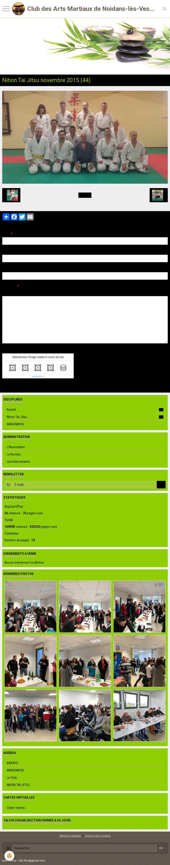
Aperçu (80, 292)
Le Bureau (14, 454)
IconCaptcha (37, 376)
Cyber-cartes (16, 807)
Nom (5, 234)
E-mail (7, 251)
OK (161, 484)
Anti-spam (9, 350)
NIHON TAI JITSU (18, 785)
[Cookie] (9, 856)
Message (9, 286)
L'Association (16, 447)
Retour (85, 195)
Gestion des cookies (98, 835)
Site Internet (11, 269)
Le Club (12, 777)
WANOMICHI (15, 424)
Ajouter (12, 386)
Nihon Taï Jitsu (85, 417)
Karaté (85, 409)
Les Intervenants (18, 461)
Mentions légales (70, 835)
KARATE (12, 763)
